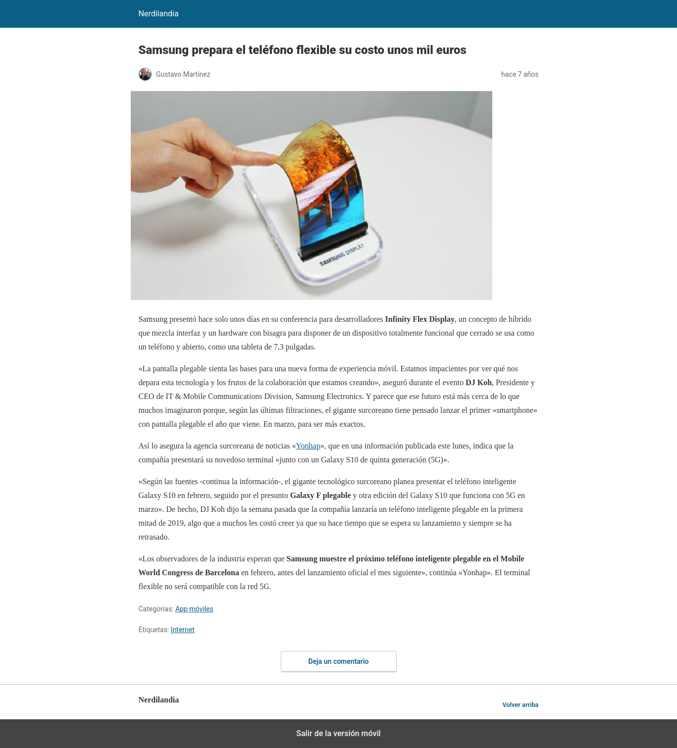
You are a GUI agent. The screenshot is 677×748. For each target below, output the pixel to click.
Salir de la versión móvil (338, 733)
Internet (183, 630)
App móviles (194, 609)
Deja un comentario (339, 661)
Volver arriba (520, 704)
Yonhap (308, 446)
